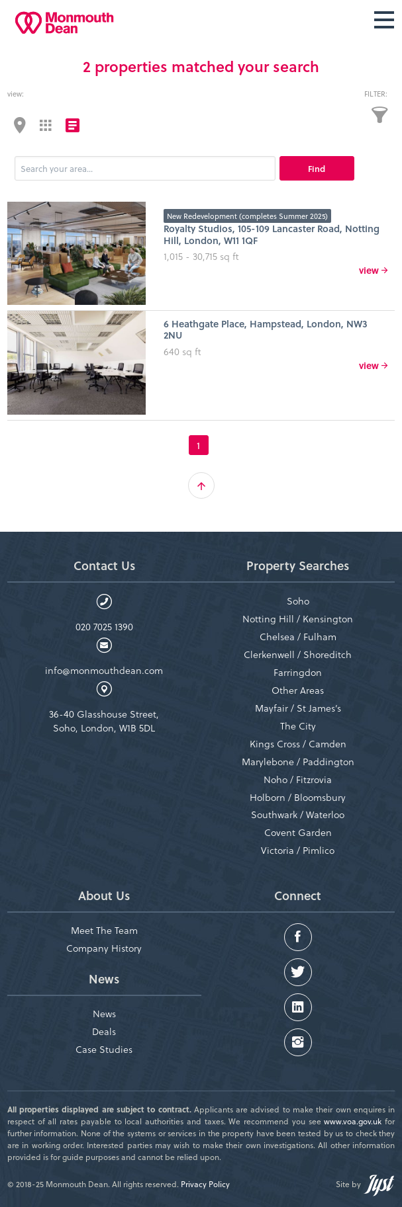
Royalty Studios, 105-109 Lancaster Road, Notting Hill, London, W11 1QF (271, 234)
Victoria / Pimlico (297, 850)
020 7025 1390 (104, 627)
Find (316, 168)
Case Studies (103, 1049)
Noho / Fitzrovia (298, 779)
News (104, 1013)
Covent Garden (298, 832)
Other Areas (298, 690)
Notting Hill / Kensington (297, 619)
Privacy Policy (205, 1184)
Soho (298, 601)
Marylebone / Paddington (298, 762)
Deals (104, 1031)
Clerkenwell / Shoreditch (298, 654)
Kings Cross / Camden (298, 744)
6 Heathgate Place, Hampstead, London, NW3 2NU (266, 329)
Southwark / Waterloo (297, 814)
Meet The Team (104, 930)
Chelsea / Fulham (298, 637)
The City (298, 726)
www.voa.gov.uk (352, 1121)
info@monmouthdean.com (104, 670)
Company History (104, 948)
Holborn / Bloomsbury (298, 797)
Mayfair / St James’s (298, 708)
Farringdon (298, 672)
